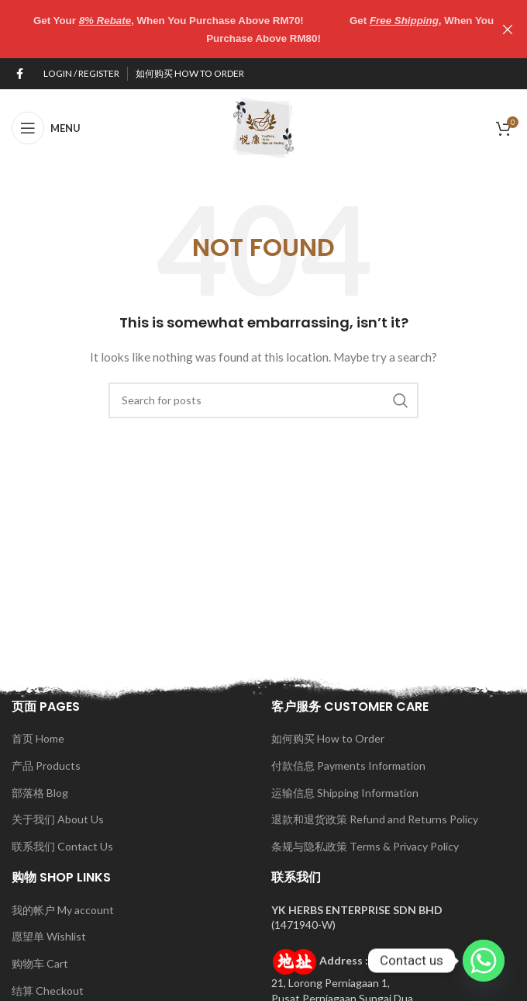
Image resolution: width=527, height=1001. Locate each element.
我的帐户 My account (63, 909)
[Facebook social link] (20, 73)
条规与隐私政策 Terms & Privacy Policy (365, 845)
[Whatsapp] (484, 961)
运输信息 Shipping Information (344, 791)
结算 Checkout (48, 989)
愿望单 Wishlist (49, 936)
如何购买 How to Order (327, 738)
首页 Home (38, 738)
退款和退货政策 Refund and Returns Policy (374, 819)
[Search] (263, 399)
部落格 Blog (40, 791)
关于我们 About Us (58, 819)
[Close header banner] (507, 29)
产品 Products (46, 764)
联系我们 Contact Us (62, 845)
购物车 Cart (40, 962)
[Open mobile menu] (46, 127)
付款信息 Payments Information (348, 764)
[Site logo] (263, 126)
